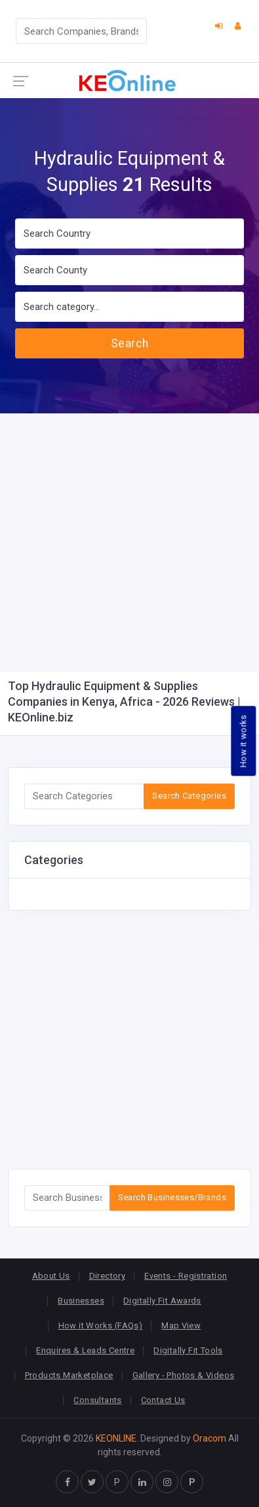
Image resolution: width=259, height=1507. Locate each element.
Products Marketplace (69, 1375)
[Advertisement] (129, 542)
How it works (244, 741)
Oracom (209, 1438)
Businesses (81, 1301)
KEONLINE (116, 1438)
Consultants (97, 1400)
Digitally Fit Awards (162, 1301)
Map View (181, 1325)
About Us (51, 1276)
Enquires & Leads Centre (85, 1350)
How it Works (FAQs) (100, 1325)
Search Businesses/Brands (172, 1197)
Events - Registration (185, 1276)
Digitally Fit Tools (187, 1350)
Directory (107, 1276)
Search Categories (189, 796)
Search (129, 343)
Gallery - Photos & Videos (183, 1375)
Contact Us (163, 1400)
